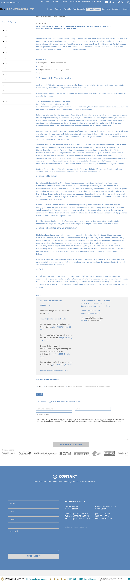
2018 (6, 47)
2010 (6, 90)
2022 (6, 30)
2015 (6, 63)
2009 (6, 96)
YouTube (106, 2)
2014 (6, 69)
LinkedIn (122, 2)
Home (17, 9)
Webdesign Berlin (71, 527)
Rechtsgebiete (79, 9)
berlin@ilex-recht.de (103, 518)
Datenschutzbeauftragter (55, 387)
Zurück (39, 394)
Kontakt (125, 9)
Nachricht (33, 539)
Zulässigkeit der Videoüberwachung (52, 63)
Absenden (34, 556)
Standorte (116, 9)
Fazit (40, 73)
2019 (6, 41)
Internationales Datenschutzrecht (97, 387)
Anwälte (67, 9)
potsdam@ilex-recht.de (83, 518)
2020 (6, 36)
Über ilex (58, 9)
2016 (6, 58)
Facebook (116, 2)
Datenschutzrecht (75, 387)
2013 (6, 74)
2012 (6, 80)
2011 (6, 85)
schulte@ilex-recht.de (94, 318)
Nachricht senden (71, 444)
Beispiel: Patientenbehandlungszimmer (53, 69)
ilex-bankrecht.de (94, 320)
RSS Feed (110, 2)
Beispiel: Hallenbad (45, 66)
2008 (6, 101)
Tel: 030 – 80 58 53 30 (10, 2)
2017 (6, 52)
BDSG (41, 387)
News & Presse (93, 9)
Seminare (106, 9)
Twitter (119, 2)
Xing (113, 2)
